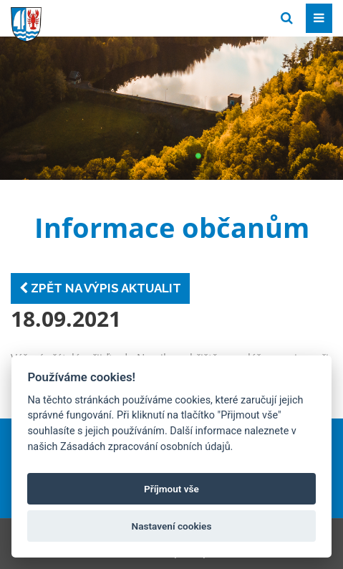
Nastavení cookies (172, 526)
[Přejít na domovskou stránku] (118, 17)
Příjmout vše (171, 488)
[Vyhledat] (287, 18)
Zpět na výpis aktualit (100, 288)
